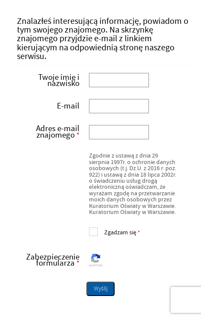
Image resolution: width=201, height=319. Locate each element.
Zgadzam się (114, 231)
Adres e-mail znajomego (49, 131)
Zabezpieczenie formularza (49, 260)
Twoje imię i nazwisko (58, 80)
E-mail (68, 106)
